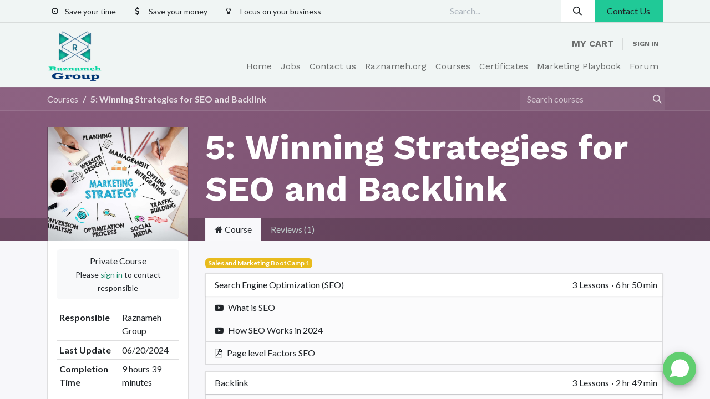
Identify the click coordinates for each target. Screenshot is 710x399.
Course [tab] (233, 229)
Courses (62, 99)
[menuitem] (259, 66)
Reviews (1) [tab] (293, 229)
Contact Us (628, 11)
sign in (111, 274)
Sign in (645, 44)
